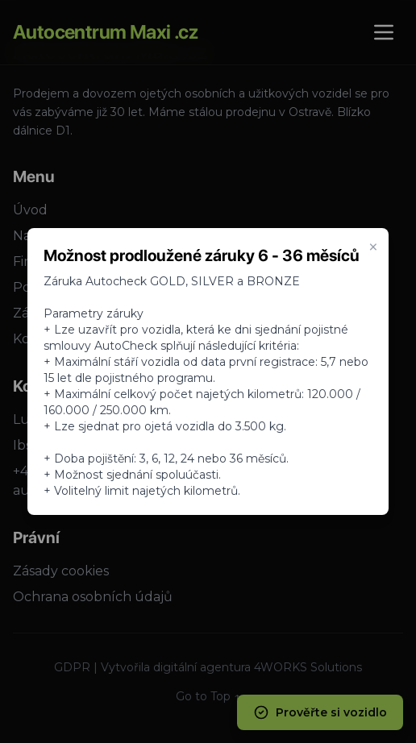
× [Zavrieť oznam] (373, 247)
